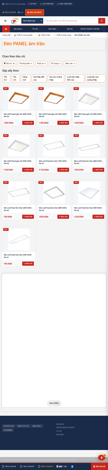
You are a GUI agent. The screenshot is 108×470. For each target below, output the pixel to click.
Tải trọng (56, 63)
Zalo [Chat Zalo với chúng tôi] (20, 12)
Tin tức (59, 431)
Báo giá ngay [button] (35, 12)
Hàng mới (25, 78)
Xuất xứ (41, 63)
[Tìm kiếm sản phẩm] (70, 21)
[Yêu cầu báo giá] (101, 457)
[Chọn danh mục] (32, 21)
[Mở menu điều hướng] (5, 21)
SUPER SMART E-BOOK (65, 427)
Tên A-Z (5, 78)
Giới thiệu (60, 434)
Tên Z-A (14, 78)
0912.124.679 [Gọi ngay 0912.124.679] (9, 12)
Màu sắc (70, 63)
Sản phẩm (60, 424)
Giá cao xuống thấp (56, 78)
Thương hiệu (25, 63)
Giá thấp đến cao (39, 78)
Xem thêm (54, 403)
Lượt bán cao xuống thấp (93, 78)
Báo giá (28, 123)
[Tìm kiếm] (101, 21)
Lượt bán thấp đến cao (73, 78)
